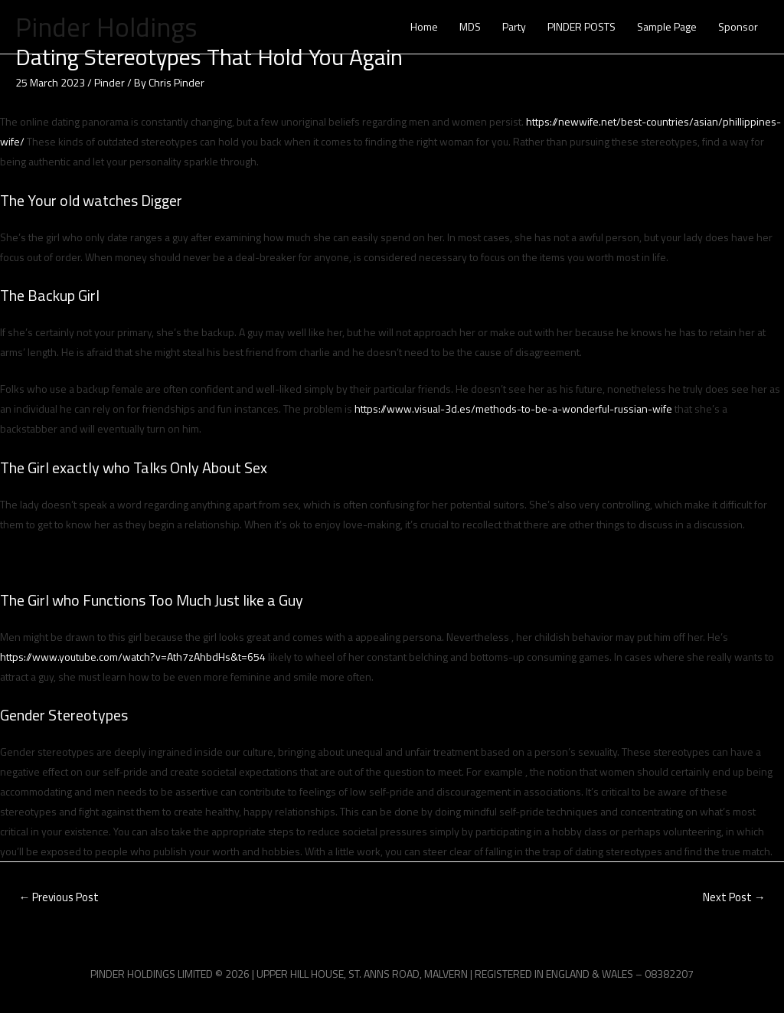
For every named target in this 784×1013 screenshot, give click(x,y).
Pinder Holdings (106, 26)
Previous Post (58, 897)
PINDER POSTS (581, 26)
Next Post (734, 897)
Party (514, 26)
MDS (470, 26)
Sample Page (667, 26)
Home (424, 26)
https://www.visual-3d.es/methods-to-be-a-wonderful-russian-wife (513, 408)
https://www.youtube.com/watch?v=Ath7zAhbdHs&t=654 (133, 657)
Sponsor (738, 26)
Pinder (109, 82)
